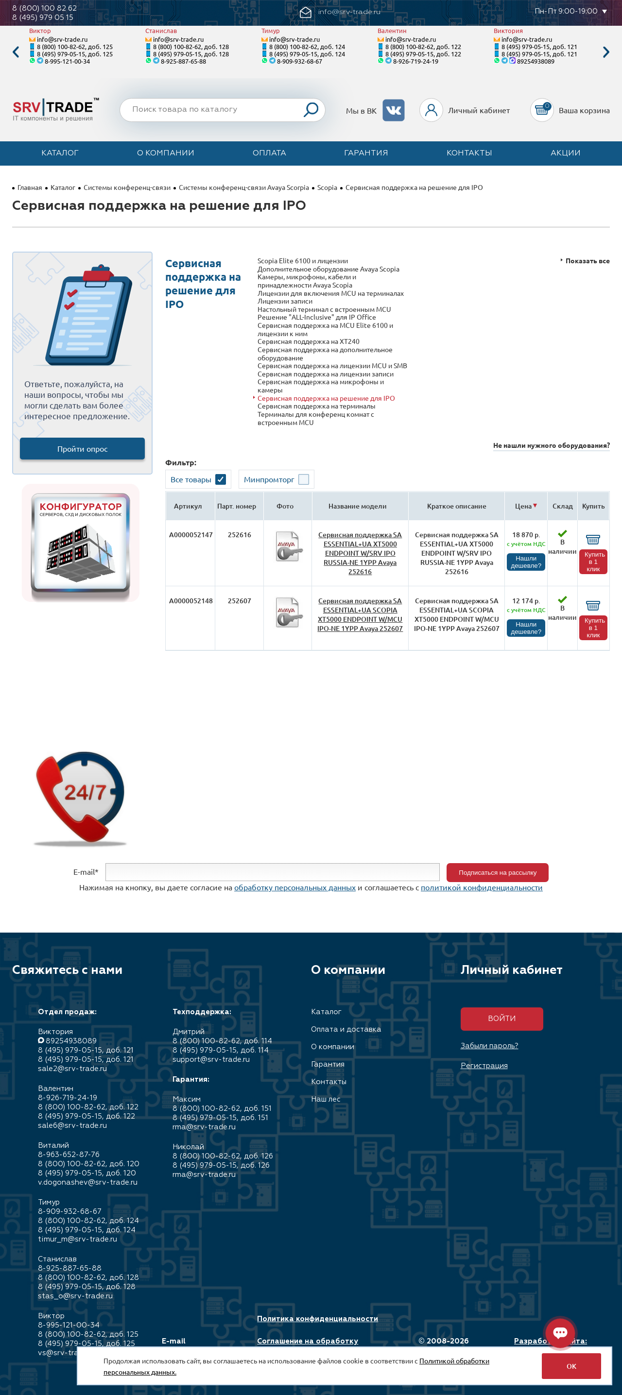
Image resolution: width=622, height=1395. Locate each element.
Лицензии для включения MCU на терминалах (331, 293)
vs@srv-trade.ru (67, 1353)
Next (606, 52)
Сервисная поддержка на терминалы (317, 406)
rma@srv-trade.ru (204, 1127)
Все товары (191, 479)
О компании (165, 153)
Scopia (327, 187)
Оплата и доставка (346, 1029)
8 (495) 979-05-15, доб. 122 (423, 54)
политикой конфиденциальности (482, 887)
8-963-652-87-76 (69, 1154)
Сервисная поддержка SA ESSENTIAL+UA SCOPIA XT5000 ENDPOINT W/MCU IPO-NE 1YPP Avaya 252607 (360, 614)
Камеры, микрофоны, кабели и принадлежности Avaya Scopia (307, 280)
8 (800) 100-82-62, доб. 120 (88, 1164)
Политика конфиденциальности (317, 1319)
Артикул (188, 505)
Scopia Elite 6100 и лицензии (303, 260)
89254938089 (535, 61)
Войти (502, 1018)
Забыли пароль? (489, 1046)
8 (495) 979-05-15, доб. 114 (221, 1050)
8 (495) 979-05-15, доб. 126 (221, 1165)
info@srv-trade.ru (62, 39)
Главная (29, 187)
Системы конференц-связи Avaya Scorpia (244, 187)
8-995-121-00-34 (67, 61)
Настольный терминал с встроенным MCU (324, 309)
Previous (15, 52)
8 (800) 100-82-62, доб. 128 (191, 46)
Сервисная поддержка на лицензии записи (326, 374)
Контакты (469, 153)
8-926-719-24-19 (415, 61)
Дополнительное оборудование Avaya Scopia (328, 269)
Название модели (357, 505)
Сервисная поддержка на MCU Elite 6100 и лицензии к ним (325, 329)
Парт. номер (236, 505)
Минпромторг (269, 479)
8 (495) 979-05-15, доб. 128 (191, 54)
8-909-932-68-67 (299, 61)
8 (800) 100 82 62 (44, 8)
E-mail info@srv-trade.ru (196, 1346)
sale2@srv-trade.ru (72, 1068)
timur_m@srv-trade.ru (77, 1239)
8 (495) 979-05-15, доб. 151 (220, 1118)
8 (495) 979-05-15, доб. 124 (307, 54)
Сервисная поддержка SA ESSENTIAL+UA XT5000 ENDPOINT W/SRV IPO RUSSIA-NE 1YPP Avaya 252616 (360, 553)
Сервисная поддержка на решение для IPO (326, 398)
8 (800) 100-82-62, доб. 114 (222, 1041)
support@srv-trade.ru (211, 1059)
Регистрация (484, 1066)
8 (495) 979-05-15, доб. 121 (539, 46)
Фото (285, 505)
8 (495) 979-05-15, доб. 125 (75, 54)
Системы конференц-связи (127, 187)
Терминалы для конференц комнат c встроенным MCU (316, 418)
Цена (523, 505)
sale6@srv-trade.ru (72, 1125)
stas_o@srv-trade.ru (75, 1296)
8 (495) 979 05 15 (42, 17)
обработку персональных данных (295, 887)
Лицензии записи (285, 301)
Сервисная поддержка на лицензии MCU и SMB (332, 365)
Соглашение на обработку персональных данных (307, 1346)
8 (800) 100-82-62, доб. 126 (223, 1156)
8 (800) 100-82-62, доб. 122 (423, 46)
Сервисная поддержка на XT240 (309, 341)
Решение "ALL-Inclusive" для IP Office (317, 317)
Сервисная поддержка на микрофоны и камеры (321, 385)
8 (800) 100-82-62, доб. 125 (75, 46)
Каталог (60, 153)
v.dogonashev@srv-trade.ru (88, 1182)
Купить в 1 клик (595, 562)
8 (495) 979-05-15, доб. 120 (87, 1173)
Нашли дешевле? (526, 562)
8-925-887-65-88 (183, 61)
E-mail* (86, 871)
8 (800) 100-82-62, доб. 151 (222, 1108)
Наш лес (326, 1099)
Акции (566, 153)
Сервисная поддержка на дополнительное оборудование (325, 353)
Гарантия (366, 153)
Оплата (269, 153)
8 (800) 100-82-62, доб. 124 (307, 46)
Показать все (588, 260)
